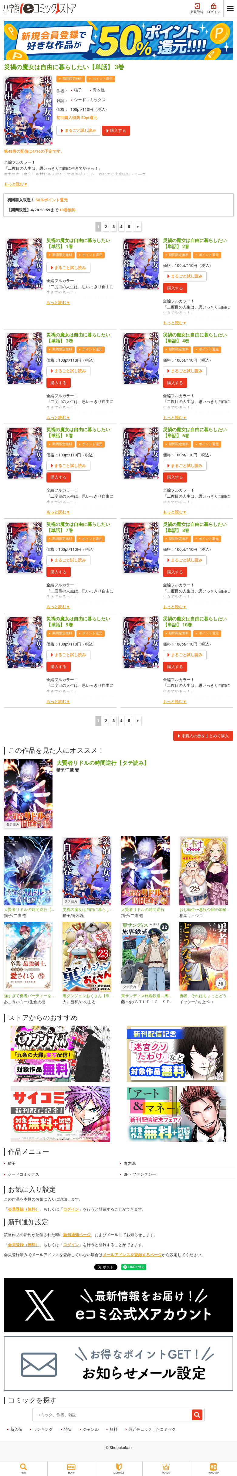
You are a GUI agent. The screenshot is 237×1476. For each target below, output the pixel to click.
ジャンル (91, 1429)
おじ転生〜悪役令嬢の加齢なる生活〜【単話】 (206, 909)
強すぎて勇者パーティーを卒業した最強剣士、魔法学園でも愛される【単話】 (31, 996)
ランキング (43, 1429)
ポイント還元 (103, 79)
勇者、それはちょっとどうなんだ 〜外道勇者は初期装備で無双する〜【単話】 (206, 996)
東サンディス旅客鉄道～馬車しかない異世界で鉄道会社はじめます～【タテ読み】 (148, 996)
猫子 (78, 90)
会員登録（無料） (23, 1209)
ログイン (213, 8)
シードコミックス (90, 99)
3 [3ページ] (114, 226)
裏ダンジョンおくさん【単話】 (89, 996)
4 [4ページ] (121, 226)
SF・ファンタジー (140, 1174)
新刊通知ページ (77, 1234)
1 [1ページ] (98, 226)
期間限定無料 (73, 79)
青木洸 (99, 90)
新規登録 (197, 8)
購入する (175, 288)
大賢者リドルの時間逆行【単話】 (31, 909)
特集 (68, 1429)
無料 (113, 1429)
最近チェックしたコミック (152, 1429)
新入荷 (16, 1429)
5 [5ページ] (129, 226)
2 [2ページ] (106, 226)
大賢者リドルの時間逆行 (142, 909)
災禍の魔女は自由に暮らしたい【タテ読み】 (89, 909)
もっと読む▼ (16, 184)
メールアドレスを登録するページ (132, 1255)
